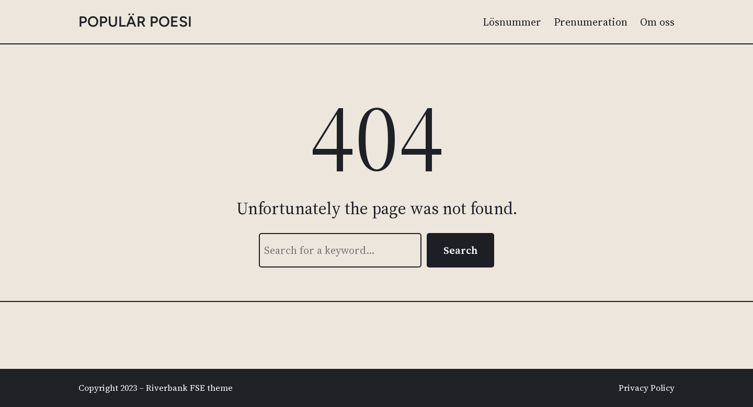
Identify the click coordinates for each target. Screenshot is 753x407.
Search (460, 250)
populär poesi (135, 21)
